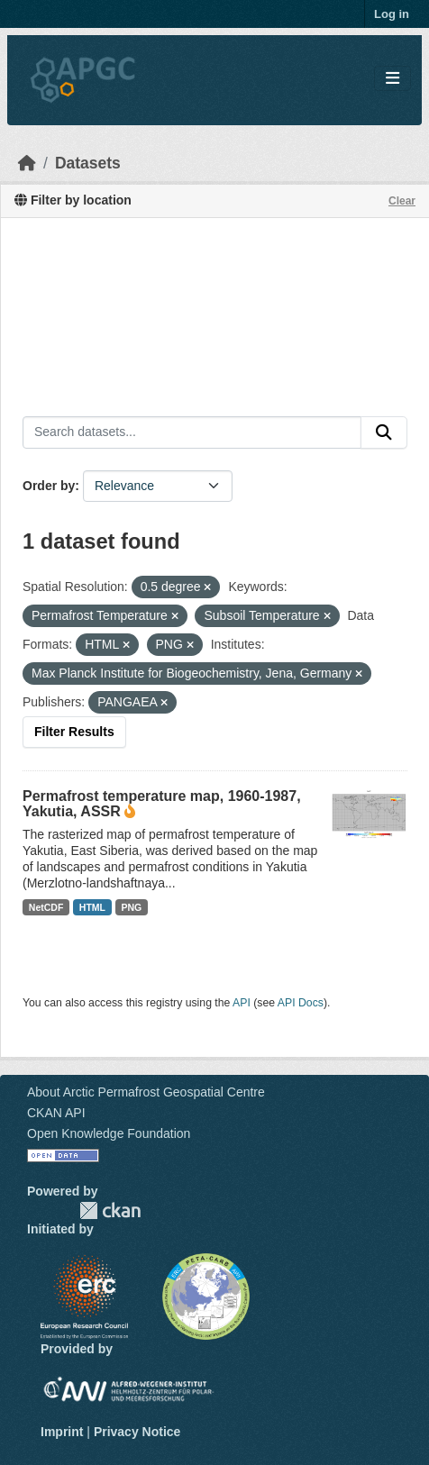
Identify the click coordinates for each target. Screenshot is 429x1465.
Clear (401, 201)
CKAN (110, 1210)
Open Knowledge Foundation (108, 1133)
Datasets (88, 163)
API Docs (301, 1002)
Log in (391, 14)
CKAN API (56, 1113)
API (242, 1002)
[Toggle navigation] (392, 79)
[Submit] (384, 432)
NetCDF (46, 907)
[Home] (27, 163)
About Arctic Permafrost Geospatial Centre (146, 1092)
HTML (92, 907)
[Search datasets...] (192, 432)
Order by (49, 485)
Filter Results (74, 731)
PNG (132, 907)
